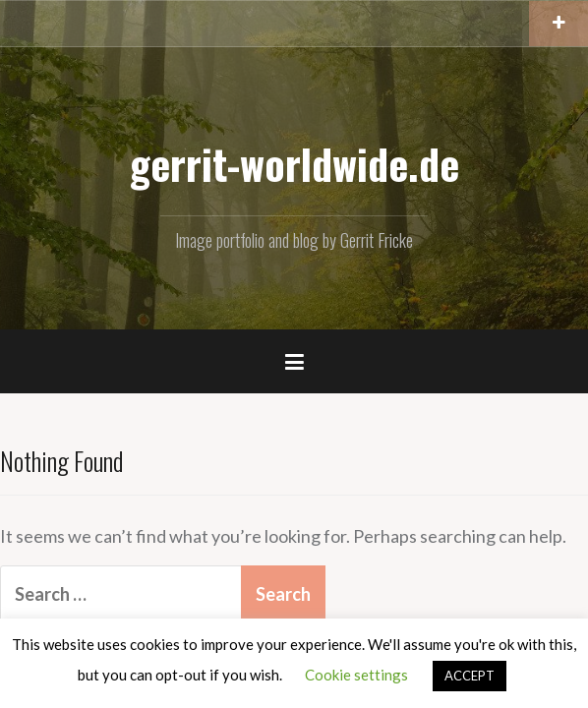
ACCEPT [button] (469, 675)
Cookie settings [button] (356, 674)
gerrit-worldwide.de (294, 163)
